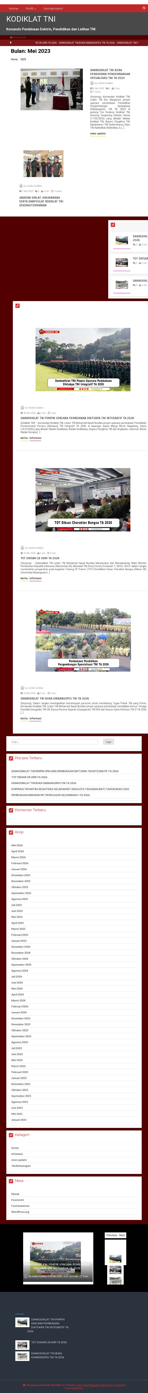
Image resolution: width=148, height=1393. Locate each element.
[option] (73, 43)
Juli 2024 (16, 976)
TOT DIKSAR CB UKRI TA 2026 (73, 42)
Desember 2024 (20, 946)
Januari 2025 (19, 940)
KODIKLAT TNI (31, 19)
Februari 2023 (19, 1072)
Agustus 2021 (19, 1101)
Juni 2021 (17, 1107)
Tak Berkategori (21, 1165)
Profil (30, 8)
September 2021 (21, 1095)
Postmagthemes (74, 1388)
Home (13, 8)
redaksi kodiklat (105, 83)
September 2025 (21, 893)
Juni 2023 (17, 1054)
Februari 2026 (19, 863)
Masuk (15, 1193)
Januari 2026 (19, 869)
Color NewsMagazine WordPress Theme (99, 1385)
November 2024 (20, 952)
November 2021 (20, 1083)
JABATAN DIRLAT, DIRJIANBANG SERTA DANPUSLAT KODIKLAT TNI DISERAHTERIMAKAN (41, 201)
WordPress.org (20, 1211)
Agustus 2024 (19, 970)
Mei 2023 (17, 1060)
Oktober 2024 (19, 958)
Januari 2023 (19, 1077)
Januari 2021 (19, 1119)
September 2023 (21, 1036)
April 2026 (17, 851)
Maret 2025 (18, 928)
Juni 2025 (17, 910)
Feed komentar (20, 1205)
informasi (97, 438)
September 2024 (21, 964)
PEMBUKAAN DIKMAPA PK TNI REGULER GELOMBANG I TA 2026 (50, 794)
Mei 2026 (17, 845)
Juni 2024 (17, 982)
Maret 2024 (18, 1000)
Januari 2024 (19, 1012)
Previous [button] (121, 1235)
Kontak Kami (53, 8)
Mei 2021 (17, 1113)
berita (86, 438)
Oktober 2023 (19, 1030)
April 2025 (17, 922)
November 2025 (20, 881)
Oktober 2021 (19, 1089)
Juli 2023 (16, 1048)
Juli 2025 (16, 904)
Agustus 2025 (19, 898)
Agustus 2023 (19, 1042)
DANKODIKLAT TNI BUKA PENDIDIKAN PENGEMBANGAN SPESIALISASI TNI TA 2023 (110, 74)
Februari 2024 (19, 1006)
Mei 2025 (17, 916)
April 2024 (17, 994)
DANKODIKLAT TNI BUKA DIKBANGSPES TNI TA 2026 (119, 42)
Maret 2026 (18, 857)
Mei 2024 (17, 988)
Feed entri (17, 1199)
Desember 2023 (20, 1018)
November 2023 (20, 1024)
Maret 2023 (18, 1066)
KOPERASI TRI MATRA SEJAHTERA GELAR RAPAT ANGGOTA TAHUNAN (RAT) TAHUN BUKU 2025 (70, 789)
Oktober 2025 (19, 887)
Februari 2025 (19, 934)
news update (98, 133)
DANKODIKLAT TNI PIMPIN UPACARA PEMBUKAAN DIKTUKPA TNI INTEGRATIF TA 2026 (64, 771)
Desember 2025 (20, 875)
